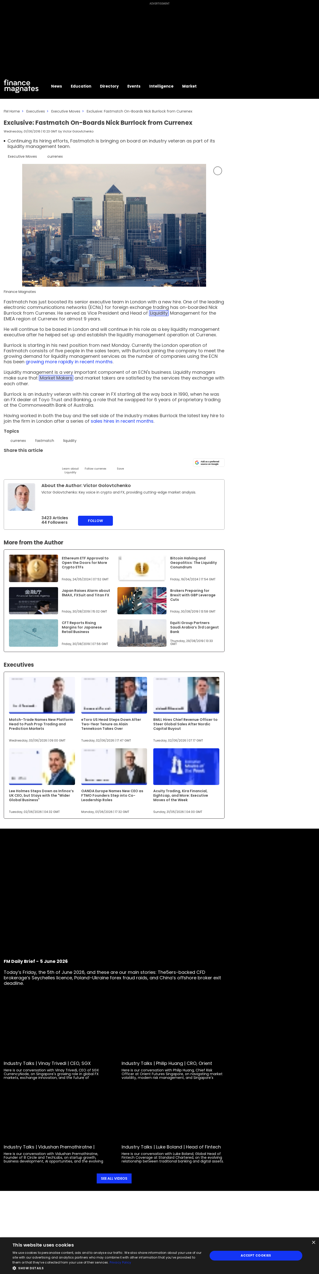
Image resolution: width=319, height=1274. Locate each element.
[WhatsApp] (83, 462)
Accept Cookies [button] (256, 1255)
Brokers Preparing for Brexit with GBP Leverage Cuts (193, 595)
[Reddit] (107, 462)
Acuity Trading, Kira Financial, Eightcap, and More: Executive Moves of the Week (180, 795)
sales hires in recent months (122, 421)
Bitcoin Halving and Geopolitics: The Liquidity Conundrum (193, 563)
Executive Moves (65, 111)
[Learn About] (70, 466)
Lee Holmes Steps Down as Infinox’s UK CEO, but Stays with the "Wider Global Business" (41, 795)
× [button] (313, 1243)
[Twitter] (8, 462)
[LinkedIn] (20, 462)
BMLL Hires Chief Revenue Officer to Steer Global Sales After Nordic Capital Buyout (185, 724)
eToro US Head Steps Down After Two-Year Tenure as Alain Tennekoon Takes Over (111, 724)
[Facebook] (58, 462)
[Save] (120, 464)
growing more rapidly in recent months (69, 362)
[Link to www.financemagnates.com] (33, 568)
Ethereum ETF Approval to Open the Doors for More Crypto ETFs (85, 563)
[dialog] (159, 1255)
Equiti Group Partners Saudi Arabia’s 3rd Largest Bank (194, 627)
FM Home (12, 111)
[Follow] (95, 464)
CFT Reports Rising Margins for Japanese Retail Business (82, 627)
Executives (35, 111)
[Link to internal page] (21, 497)
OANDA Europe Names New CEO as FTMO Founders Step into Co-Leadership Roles (112, 795)
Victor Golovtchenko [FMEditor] (78, 131)
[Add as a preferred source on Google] (209, 463)
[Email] (33, 462)
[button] (107, 1267)
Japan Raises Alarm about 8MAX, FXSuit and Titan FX (86, 593)
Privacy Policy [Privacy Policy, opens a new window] (120, 1262)
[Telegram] (45, 462)
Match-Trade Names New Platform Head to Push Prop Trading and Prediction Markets (41, 724)
